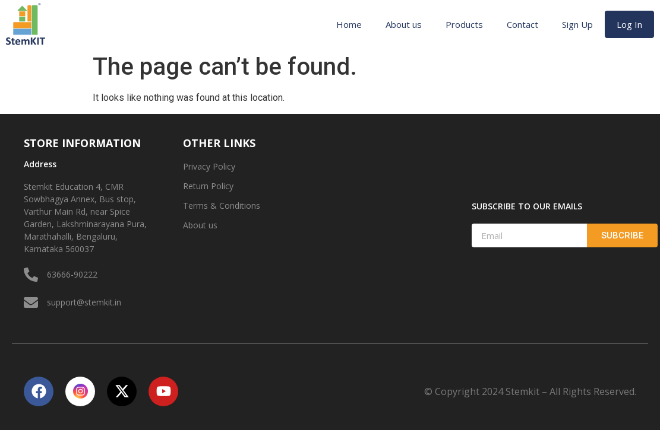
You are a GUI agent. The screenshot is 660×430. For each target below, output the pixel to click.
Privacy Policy (209, 166)
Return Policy (208, 186)
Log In (629, 24)
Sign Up (577, 24)
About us (404, 24)
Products (464, 24)
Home (349, 24)
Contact (522, 24)
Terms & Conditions (221, 205)
